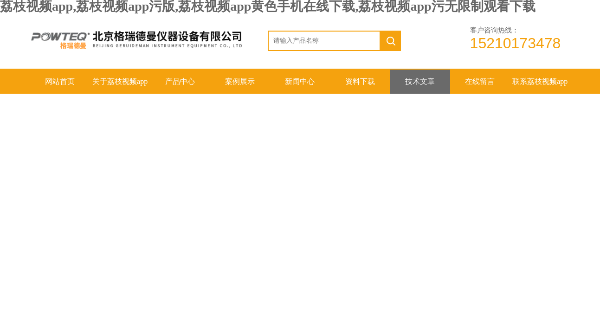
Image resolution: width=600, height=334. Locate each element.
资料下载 (360, 81)
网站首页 (60, 81)
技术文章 (420, 81)
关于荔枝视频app (120, 81)
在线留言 (480, 81)
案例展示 (240, 81)
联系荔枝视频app (540, 81)
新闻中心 (300, 81)
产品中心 (180, 81)
